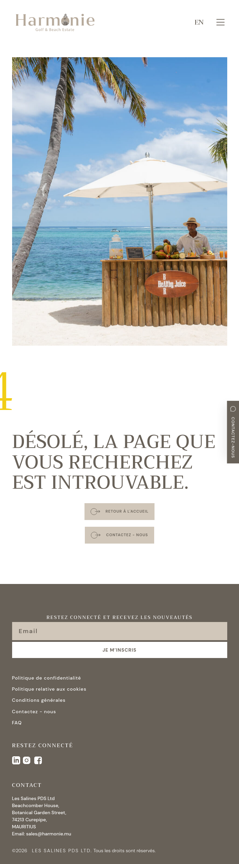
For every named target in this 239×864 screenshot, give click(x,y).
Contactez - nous (34, 712)
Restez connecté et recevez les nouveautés (119, 617)
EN (199, 22)
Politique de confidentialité (46, 678)
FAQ (17, 723)
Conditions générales (39, 700)
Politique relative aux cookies (49, 689)
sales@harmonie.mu (48, 834)
